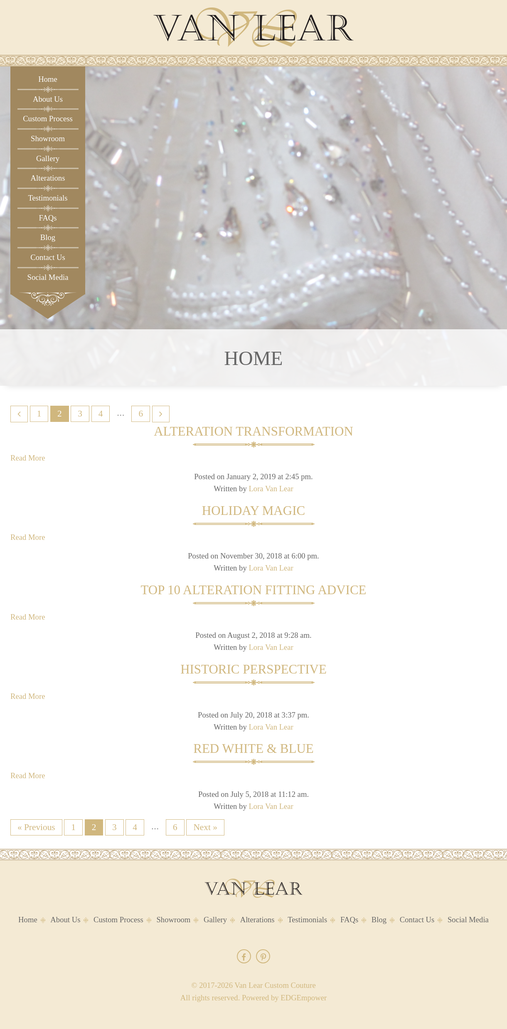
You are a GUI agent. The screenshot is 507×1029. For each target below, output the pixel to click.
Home (47, 79)
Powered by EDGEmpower (284, 997)
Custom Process (48, 118)
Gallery (47, 158)
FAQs (48, 217)
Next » (205, 827)
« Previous (36, 827)
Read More (27, 457)
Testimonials (47, 198)
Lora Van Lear (271, 488)
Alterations (48, 178)
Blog (47, 237)
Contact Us (47, 257)
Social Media (48, 277)
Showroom (48, 138)
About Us (48, 99)
